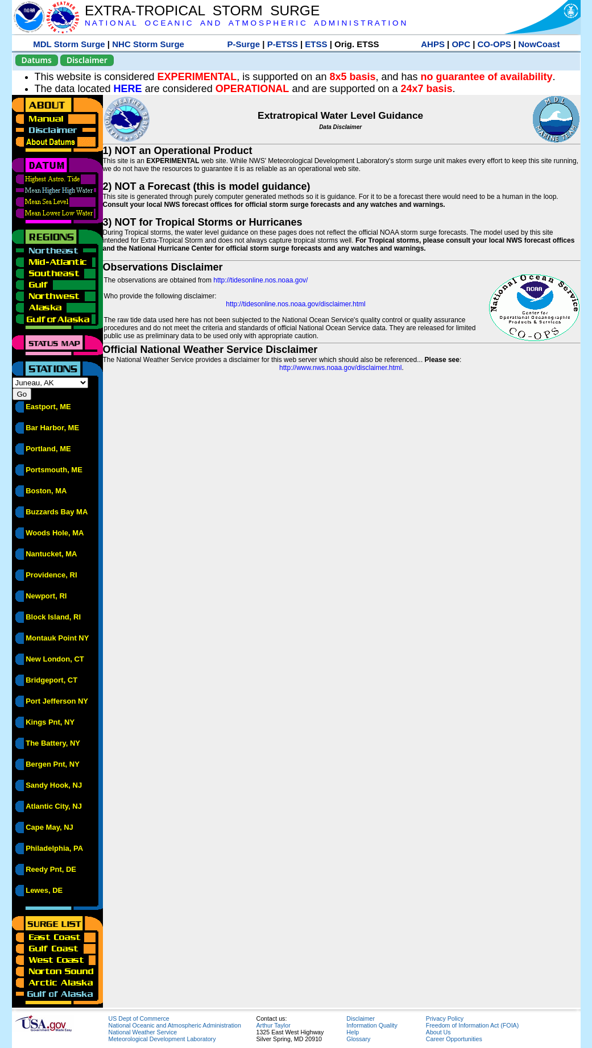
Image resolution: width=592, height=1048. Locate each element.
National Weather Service (143, 1032)
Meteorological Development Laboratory (162, 1038)
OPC (461, 44)
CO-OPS (494, 44)
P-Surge (243, 44)
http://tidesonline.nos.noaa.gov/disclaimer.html (295, 304)
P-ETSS (282, 44)
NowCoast (539, 44)
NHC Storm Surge (148, 44)
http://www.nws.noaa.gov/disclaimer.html (340, 368)
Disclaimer (87, 60)
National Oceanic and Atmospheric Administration (175, 1025)
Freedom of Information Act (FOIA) (472, 1025)
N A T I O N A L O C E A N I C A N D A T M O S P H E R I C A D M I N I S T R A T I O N (245, 23)
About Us (438, 1032)
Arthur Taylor (273, 1025)
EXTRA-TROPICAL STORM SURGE (202, 10)
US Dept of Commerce (139, 1018)
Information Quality (371, 1025)
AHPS (433, 44)
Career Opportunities (454, 1038)
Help (352, 1032)
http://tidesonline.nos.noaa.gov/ (260, 280)
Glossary (358, 1038)
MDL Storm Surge (69, 44)
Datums (37, 60)
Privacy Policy (444, 1018)
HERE (128, 88)
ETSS (316, 44)
